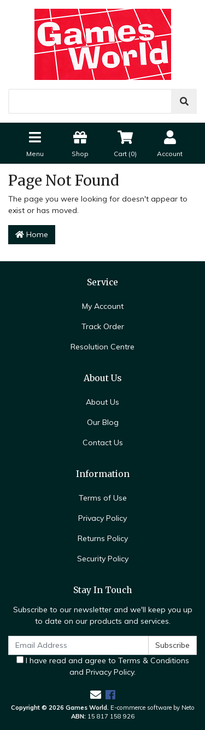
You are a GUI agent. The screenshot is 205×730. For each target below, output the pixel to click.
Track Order (102, 326)
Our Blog (103, 422)
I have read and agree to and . (102, 666)
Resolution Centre (102, 347)
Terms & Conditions (153, 660)
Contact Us (103, 442)
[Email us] (95, 695)
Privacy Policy (102, 518)
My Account (103, 306)
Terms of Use (103, 498)
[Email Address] (78, 645)
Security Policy (102, 559)
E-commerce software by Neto (152, 707)
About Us (102, 402)
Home (31, 234)
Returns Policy (103, 538)
